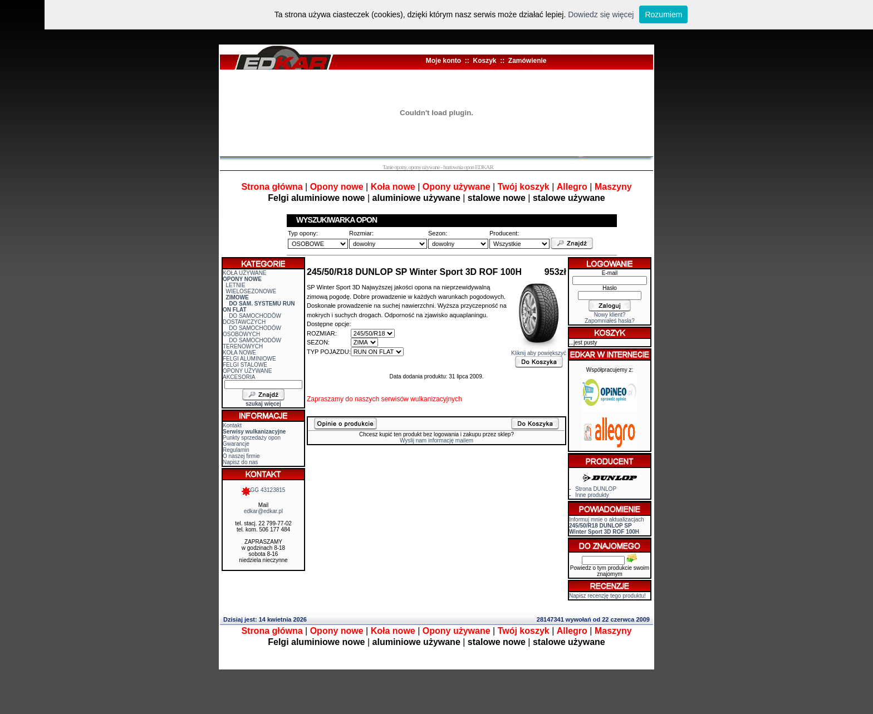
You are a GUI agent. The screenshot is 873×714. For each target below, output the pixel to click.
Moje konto (443, 61)
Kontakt (232, 425)
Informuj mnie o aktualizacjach (606, 525)
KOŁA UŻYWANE (245, 273)
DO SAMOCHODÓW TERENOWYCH (252, 343)
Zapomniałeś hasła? (610, 321)
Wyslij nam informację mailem (436, 440)
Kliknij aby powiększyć (538, 350)
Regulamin (236, 450)
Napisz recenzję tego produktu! (607, 596)
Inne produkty (592, 495)
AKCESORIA (239, 377)
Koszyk (484, 61)
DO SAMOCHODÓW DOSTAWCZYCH (252, 319)
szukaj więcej (263, 404)
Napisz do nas (240, 462)
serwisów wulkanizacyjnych (421, 399)
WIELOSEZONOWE (251, 291)
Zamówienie (527, 61)
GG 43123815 (264, 490)
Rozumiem (663, 14)
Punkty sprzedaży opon (252, 438)
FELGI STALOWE (245, 365)
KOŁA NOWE (239, 352)
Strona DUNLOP (595, 489)
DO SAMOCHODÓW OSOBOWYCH (252, 331)
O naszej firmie (241, 456)
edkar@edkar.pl (263, 511)
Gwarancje (236, 444)
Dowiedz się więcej (601, 14)
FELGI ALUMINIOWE (249, 359)
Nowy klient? (610, 315)
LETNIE (236, 285)
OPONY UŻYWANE (247, 371)
